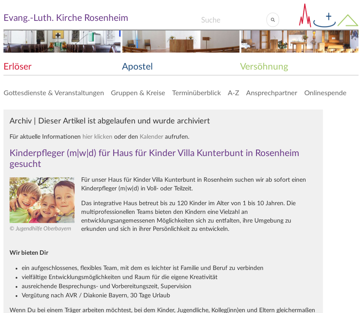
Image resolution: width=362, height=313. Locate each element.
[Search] (234, 20)
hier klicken (97, 137)
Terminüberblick (196, 92)
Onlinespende (325, 92)
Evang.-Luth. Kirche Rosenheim (65, 18)
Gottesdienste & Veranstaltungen (53, 92)
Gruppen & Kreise (138, 92)
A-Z (233, 92)
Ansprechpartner (271, 92)
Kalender (151, 137)
